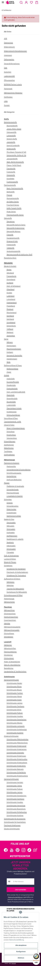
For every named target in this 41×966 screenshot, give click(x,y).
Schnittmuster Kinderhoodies (17, 759)
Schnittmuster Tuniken (15, 693)
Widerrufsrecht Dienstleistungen (15, 51)
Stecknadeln (11, 522)
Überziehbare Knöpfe (14, 408)
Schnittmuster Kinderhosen (16, 756)
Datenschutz (8, 43)
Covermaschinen (10, 620)
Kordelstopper (12, 412)
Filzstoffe (10, 235)
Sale (5, 68)
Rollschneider (11, 509)
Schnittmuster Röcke (14, 686)
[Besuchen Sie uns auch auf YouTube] (11, 850)
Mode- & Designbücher (12, 662)
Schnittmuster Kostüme (15, 733)
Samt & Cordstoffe (13, 145)
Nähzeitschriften (10, 648)
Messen (6, 483)
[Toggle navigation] (3, 1)
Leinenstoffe (11, 135)
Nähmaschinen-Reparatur (13, 93)
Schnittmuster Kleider (14, 683)
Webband (10, 332)
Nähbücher (8, 645)
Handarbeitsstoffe (13, 238)
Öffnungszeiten (9, 80)
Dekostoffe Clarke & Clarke (16, 225)
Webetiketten (9, 448)
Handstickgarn (12, 359)
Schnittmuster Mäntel (14, 696)
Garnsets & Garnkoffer (14, 355)
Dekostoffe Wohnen (13, 231)
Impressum (8, 55)
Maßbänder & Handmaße (15, 486)
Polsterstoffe (11, 245)
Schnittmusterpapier (14, 473)
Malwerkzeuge (9, 599)
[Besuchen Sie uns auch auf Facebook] (6, 850)
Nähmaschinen (9, 610)
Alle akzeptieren (20, 945)
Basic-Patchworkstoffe (15, 188)
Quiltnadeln (11, 532)
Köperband (10, 289)
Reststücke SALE (10, 258)
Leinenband (11, 299)
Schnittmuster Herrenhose (16, 805)
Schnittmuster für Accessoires (14, 819)
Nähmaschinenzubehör (12, 627)
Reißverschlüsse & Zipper (13, 365)
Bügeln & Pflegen (10, 562)
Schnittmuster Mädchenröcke (17, 743)
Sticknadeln (11, 529)
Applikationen (9, 445)
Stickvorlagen (9, 658)
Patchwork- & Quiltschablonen (17, 572)
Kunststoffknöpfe (13, 382)
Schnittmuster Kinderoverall (16, 746)
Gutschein (7, 72)
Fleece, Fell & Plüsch (14, 165)
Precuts (9, 195)
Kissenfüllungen (9, 441)
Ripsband (10, 309)
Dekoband (10, 273)
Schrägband (11, 322)
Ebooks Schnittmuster (12, 829)
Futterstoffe (11, 172)
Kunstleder (10, 178)
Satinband (10, 319)
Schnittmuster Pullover (15, 713)
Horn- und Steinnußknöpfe (16, 392)
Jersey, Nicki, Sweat (14, 129)
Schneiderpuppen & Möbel (13, 595)
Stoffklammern (12, 536)
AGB (5, 38)
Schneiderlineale (12, 489)
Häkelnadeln (11, 546)
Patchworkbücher (10, 652)
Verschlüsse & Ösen (11, 418)
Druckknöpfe (11, 402)
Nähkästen (10, 582)
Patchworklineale (13, 493)
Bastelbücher (8, 668)
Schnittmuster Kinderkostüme (17, 776)
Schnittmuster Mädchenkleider (17, 739)
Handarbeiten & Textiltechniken (15, 671)
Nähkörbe (10, 585)
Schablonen (8, 565)
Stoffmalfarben (9, 455)
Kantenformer (11, 476)
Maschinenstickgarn (14, 349)
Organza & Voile (12, 241)
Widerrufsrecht (9, 47)
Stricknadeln (11, 549)
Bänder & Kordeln (10, 266)
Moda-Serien (11, 211)
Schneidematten (12, 506)
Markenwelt (8, 89)
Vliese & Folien (9, 425)
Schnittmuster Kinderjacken (16, 749)
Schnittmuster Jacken (14, 703)
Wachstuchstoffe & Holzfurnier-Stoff (19, 254)
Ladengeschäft (9, 76)
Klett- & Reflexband (13, 286)
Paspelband (11, 306)
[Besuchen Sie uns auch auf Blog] (35, 850)
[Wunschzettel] (31, 2)
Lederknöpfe (11, 405)
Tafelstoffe (10, 248)
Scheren (10, 503)
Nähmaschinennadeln (11, 630)
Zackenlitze (11, 336)
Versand (13, 963)
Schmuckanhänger (13, 415)
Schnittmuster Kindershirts (16, 766)
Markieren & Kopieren (11, 463)
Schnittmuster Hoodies (15, 716)
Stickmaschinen (10, 614)
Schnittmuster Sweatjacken (16, 719)
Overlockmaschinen (11, 617)
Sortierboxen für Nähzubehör (17, 592)
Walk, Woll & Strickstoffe (15, 162)
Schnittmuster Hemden (15, 782)
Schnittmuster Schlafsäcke (16, 772)
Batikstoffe (10, 192)
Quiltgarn (10, 352)
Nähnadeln (10, 526)
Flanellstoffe (11, 168)
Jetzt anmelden (20, 890)
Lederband (10, 296)
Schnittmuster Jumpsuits (15, 726)
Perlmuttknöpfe (12, 388)
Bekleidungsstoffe (10, 122)
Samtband (10, 316)
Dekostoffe (8, 218)
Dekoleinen (11, 221)
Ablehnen (21, 958)
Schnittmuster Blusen (14, 690)
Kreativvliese (11, 435)
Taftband (10, 329)
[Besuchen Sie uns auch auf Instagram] (23, 850)
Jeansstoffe (11, 142)
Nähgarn (10, 342)
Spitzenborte (11, 326)
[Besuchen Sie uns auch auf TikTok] (29, 850)
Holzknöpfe (11, 379)
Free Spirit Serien (13, 205)
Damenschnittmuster (11, 680)
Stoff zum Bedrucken (14, 480)
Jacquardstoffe (12, 159)
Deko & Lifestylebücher (12, 665)
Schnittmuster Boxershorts (16, 809)
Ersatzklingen (11, 513)
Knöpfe (6, 375)
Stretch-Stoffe (12, 139)
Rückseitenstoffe (13, 198)
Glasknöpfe (10, 395)
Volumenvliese (12, 438)
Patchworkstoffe (10, 185)
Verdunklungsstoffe (13, 251)
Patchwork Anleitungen (12, 825)
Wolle (8, 362)
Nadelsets (10, 542)
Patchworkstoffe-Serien (15, 215)
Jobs (6, 101)
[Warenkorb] (36, 2)
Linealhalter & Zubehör (15, 496)
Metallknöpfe (11, 385)
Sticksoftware (9, 633)
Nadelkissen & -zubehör (15, 539)
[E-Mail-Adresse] (23, 881)
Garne (6, 339)
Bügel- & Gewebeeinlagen (16, 428)
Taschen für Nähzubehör (15, 589)
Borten (9, 269)
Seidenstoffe (11, 149)
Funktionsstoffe (12, 182)
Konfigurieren (21, 951)
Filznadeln (10, 552)
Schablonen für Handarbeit (16, 569)
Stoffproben (8, 97)
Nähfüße (7, 623)
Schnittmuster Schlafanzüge (17, 729)
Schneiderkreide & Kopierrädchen (19, 470)
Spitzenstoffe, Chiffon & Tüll (16, 155)
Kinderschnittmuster (11, 736)
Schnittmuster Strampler (15, 753)
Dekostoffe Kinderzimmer (15, 228)
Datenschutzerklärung (15, 897)
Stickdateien (8, 637)
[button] (21, 2)
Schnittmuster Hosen (14, 700)
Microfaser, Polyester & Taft (16, 152)
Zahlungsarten (9, 59)
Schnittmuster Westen (14, 723)
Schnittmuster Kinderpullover (17, 762)
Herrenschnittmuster (11, 779)
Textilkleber (8, 451)
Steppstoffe (11, 175)
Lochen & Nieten (10, 559)
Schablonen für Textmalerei (16, 575)
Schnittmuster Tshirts (14, 786)
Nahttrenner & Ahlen (14, 516)
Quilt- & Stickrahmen (11, 556)
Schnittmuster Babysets (15, 769)
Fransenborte (11, 276)
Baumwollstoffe (12, 126)
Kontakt (7, 105)
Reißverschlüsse (12, 369)
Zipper (9, 372)
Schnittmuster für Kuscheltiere (15, 822)
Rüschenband (11, 312)
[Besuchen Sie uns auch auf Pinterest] (17, 850)
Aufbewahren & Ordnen (12, 579)
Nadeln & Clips (9, 519)
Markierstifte (11, 466)
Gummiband (11, 279)
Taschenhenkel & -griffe (12, 422)
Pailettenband (12, 302)
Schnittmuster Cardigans (15, 706)
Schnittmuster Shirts (14, 710)
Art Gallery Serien (13, 202)
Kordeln (9, 293)
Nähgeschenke (9, 602)
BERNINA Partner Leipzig (13, 84)
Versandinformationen (12, 64)
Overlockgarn (11, 346)
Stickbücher (8, 655)
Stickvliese (10, 431)
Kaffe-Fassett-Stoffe (14, 208)
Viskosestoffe (11, 132)
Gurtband (10, 283)
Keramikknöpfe (12, 398)
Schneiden (8, 499)
